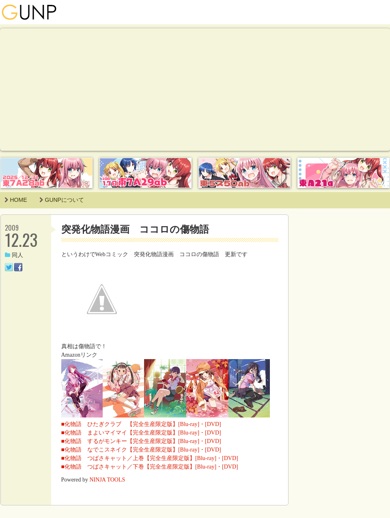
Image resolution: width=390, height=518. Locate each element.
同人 (14, 255)
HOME (15, 200)
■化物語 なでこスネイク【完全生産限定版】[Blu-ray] (130, 450)
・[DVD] (210, 424)
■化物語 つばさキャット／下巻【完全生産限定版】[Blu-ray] (139, 467)
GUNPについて (61, 200)
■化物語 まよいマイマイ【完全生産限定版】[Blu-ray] (130, 433)
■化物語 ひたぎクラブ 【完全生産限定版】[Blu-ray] (130, 424)
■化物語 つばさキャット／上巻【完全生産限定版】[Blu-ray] (139, 458)
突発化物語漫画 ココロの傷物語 (135, 229)
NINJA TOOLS (107, 480)
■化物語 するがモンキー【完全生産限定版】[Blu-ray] (130, 441)
